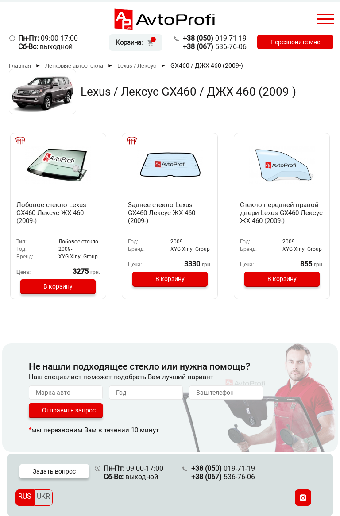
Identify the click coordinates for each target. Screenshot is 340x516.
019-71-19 (215, 38)
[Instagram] (303, 497)
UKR (43, 496)
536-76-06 (215, 46)
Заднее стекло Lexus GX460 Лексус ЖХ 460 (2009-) (161, 213)
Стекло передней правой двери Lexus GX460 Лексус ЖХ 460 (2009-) (281, 213)
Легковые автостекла (74, 65)
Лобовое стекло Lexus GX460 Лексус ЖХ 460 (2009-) (51, 213)
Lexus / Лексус (136, 65)
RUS (24, 496)
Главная (20, 65)
